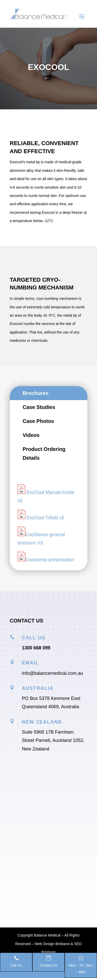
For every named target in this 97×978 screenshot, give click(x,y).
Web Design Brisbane (52, 944)
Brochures (36, 393)
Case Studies (39, 407)
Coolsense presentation (49, 559)
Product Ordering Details (44, 453)
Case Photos (38, 421)
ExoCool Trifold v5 (45, 517)
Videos (31, 435)
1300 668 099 (36, 647)
